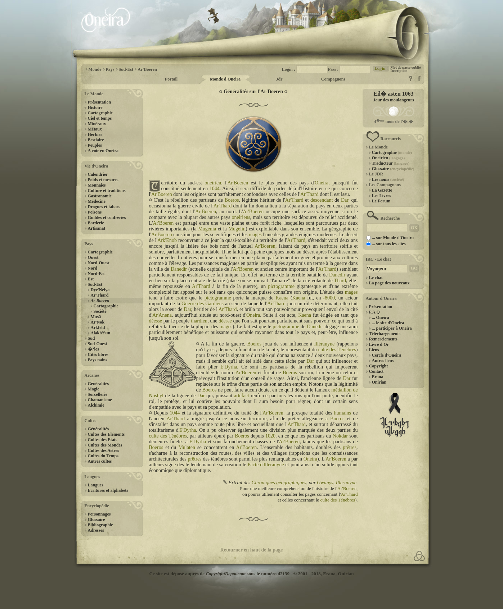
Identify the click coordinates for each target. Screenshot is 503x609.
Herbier (95, 134)
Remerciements (383, 339)
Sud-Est (95, 284)
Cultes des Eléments (106, 434)
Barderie (96, 222)
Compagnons (333, 79)
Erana (377, 376)
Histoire (95, 107)
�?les (93, 349)
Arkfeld (98, 327)
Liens (374, 349)
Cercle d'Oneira (386, 355)
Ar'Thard (100, 295)
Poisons (95, 212)
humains (342, 413)
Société (100, 311)
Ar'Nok (98, 322)
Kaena (281, 298)
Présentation (99, 102)
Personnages (99, 514)
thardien (199, 321)
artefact (241, 395)
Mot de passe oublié (405, 67)
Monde (95, 69)
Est (91, 278)
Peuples (95, 145)
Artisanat (96, 228)
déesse (155, 321)
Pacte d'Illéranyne (266, 464)
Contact (376, 371)
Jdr (279, 79)
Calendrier (98, 174)
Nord (93, 268)
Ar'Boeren (147, 69)
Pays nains (97, 359)
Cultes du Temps (103, 455)
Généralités (98, 383)
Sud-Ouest (97, 343)
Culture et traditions (107, 190)
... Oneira (380, 317)
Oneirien (388, 157)
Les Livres (381, 195)
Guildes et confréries (107, 217)
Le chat (376, 277)
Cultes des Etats (102, 439)
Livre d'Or (379, 344)
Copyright (378, 365)
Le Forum (381, 200)
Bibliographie (100, 524)
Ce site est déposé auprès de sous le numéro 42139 (219, 573)
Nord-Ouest (99, 262)
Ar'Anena (162, 315)
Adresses (96, 530)
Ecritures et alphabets (108, 490)
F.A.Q (374, 312)
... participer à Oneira (392, 328)
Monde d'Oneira (225, 79)
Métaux (95, 129)
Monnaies (97, 185)
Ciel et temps (100, 118)
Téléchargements (384, 333)
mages (255, 234)
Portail (171, 79)
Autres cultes (100, 461)
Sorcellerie (97, 394)
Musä (96, 316)
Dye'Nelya (100, 289)
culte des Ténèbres (337, 349)
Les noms (388, 179)
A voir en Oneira (103, 150)
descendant (321, 200)
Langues (95, 484)
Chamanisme (100, 399)
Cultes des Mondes (105, 445)
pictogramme (281, 286)
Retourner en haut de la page (251, 550)
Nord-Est (96, 273)
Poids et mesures (103, 179)
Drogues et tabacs (104, 206)
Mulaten (186, 447)
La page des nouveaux (389, 282)
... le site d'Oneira (388, 322)
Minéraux (97, 123)
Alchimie (96, 405)
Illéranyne (324, 344)
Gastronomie (100, 195)
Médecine (96, 201)
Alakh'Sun (101, 332)
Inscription (398, 70)
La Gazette (382, 190)
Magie (93, 389)
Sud (91, 338)
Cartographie (100, 112)
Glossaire (96, 519)
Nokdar (340, 436)
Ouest (93, 257)
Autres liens (383, 360)
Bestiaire (96, 139)
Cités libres (98, 354)
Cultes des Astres (103, 450)
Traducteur (391, 163)
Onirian (379, 382)
